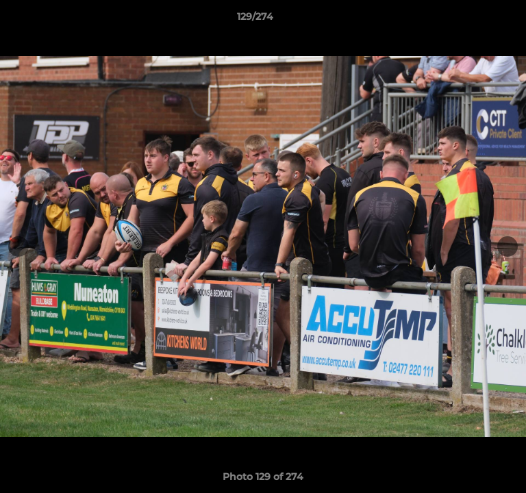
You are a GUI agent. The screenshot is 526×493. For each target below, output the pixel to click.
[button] (476, 20)
